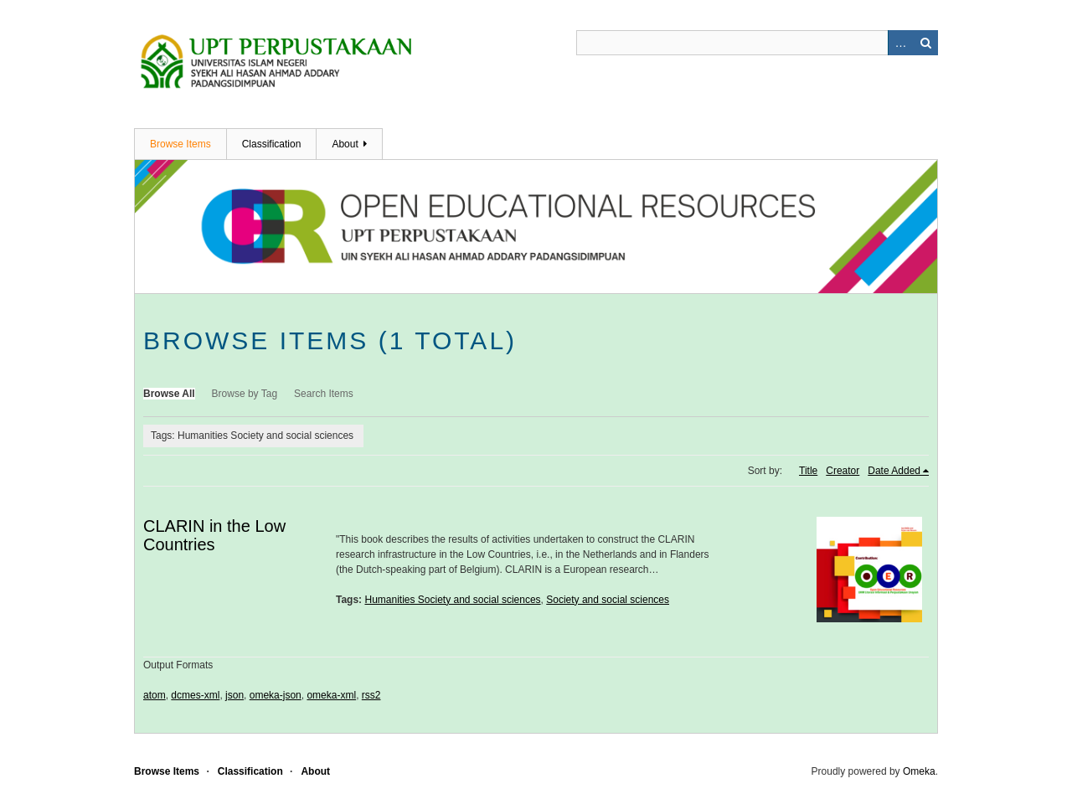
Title (808, 471)
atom (154, 695)
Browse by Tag (245, 394)
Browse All (169, 394)
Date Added (894, 471)
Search (925, 42)
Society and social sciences (607, 600)
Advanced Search (900, 42)
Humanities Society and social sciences (452, 600)
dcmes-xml (195, 695)
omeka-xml (331, 695)
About (345, 144)
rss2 (371, 695)
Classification (272, 144)
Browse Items (180, 144)
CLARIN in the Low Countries (214, 535)
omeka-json (276, 695)
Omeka (919, 771)
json (234, 695)
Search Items (323, 394)
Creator (842, 471)
